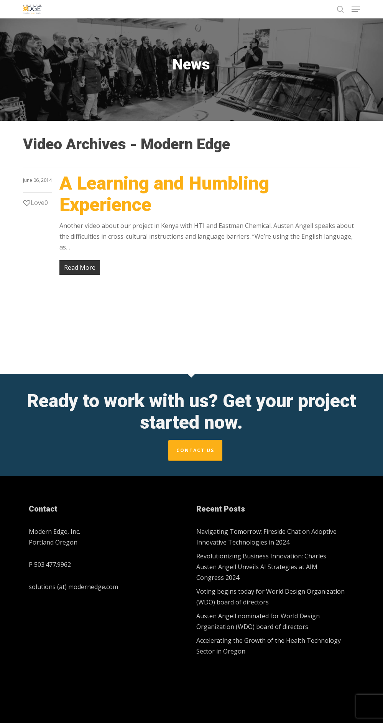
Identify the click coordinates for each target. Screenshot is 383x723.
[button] (356, 9)
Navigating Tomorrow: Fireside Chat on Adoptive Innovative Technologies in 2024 (266, 536)
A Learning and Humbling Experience (164, 194)
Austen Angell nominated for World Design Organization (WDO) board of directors (258, 621)
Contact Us (195, 450)
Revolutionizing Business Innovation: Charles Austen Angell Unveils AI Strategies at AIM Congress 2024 (261, 567)
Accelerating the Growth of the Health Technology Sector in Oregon (268, 645)
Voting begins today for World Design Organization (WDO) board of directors (270, 596)
